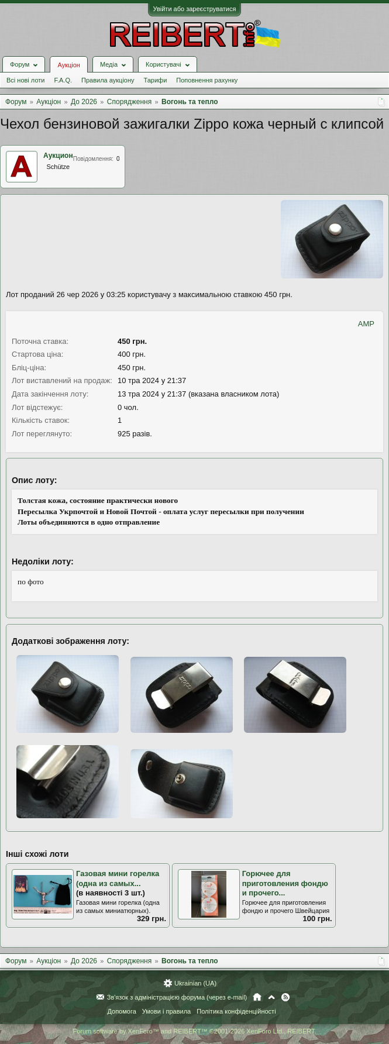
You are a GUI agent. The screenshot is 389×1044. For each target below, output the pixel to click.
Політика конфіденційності (236, 1011)
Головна (257, 997)
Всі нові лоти (25, 80)
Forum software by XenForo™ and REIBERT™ (194, 1031)
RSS (285, 997)
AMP (366, 323)
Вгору (271, 997)
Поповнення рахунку (206, 80)
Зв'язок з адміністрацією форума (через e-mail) (177, 997)
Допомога (121, 1011)
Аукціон (68, 64)
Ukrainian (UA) (195, 983)
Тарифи (155, 80)
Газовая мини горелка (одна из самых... (117, 878)
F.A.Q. (63, 80)
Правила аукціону (107, 80)
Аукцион (58, 155)
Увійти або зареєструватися (194, 8)
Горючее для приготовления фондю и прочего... (285, 883)
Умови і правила (166, 1011)
